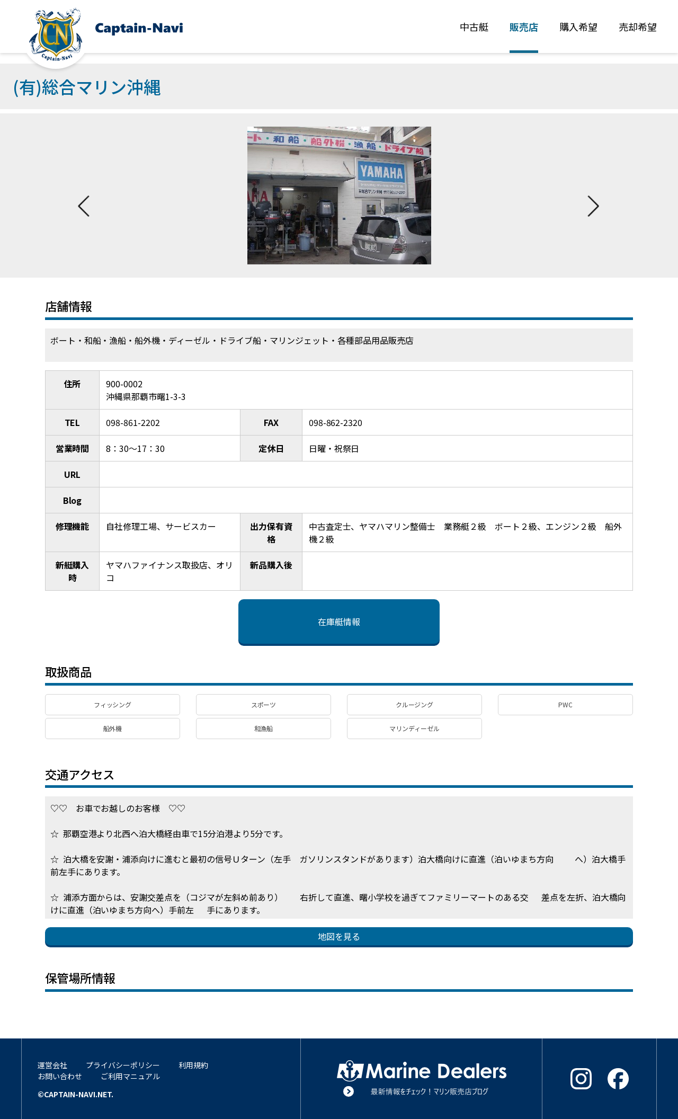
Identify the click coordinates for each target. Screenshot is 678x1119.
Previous (84, 195)
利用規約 (193, 1065)
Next (593, 195)
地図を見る (339, 936)
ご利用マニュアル (130, 1076)
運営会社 (52, 1065)
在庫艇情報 (339, 621)
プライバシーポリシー (123, 1065)
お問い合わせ (60, 1076)
